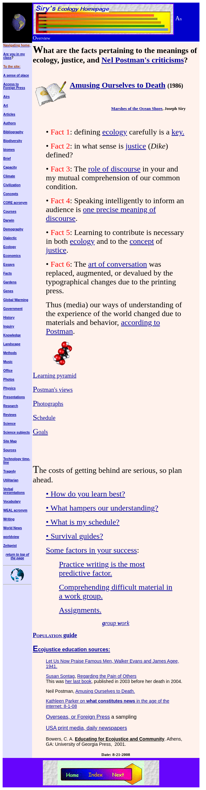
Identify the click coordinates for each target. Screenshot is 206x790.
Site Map (10, 441)
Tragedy (9, 471)
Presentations (14, 397)
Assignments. (80, 610)
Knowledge (12, 335)
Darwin (8, 220)
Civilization (12, 185)
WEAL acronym (15, 510)
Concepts (10, 194)
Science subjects (16, 432)
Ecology (9, 247)
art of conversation (117, 264)
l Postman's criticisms (147, 60)
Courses (9, 211)
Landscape (11, 344)
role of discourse (114, 169)
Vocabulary (12, 501)
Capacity (10, 167)
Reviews (9, 415)
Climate (9, 176)
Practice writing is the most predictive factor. (102, 568)
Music (7, 362)
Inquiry (8, 326)
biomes (9, 150)
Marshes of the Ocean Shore (136, 108)
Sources (9, 450)
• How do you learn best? (85, 494)
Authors (9, 123)
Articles (9, 114)
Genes (8, 291)
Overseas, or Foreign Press (78, 717)
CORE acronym (15, 203)
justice (136, 146)
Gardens (10, 282)
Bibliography (13, 132)
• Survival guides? (74, 536)
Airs (6, 97)
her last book (78, 681)
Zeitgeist (10, 546)
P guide (55, 635)
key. (178, 132)
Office (7, 370)
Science (9, 423)
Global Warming (15, 300)
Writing (8, 519)
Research (10, 406)
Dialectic (10, 238)
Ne (106, 60)
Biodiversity (12, 141)
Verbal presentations (14, 490)
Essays (8, 264)
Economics (12, 256)
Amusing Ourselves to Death (117, 85)
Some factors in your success (91, 550)
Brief (7, 158)
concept (141, 241)
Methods (10, 353)
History (8, 317)
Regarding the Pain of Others (106, 676)
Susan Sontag (60, 676)
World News (12, 528)
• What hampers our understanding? (102, 508)
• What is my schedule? (82, 522)
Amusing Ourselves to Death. (105, 691)
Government (13, 309)
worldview (11, 537)
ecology (114, 132)
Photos (8, 379)
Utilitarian (10, 480)
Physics (9, 388)
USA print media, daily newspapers (86, 728)
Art (5, 105)
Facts (7, 273)
